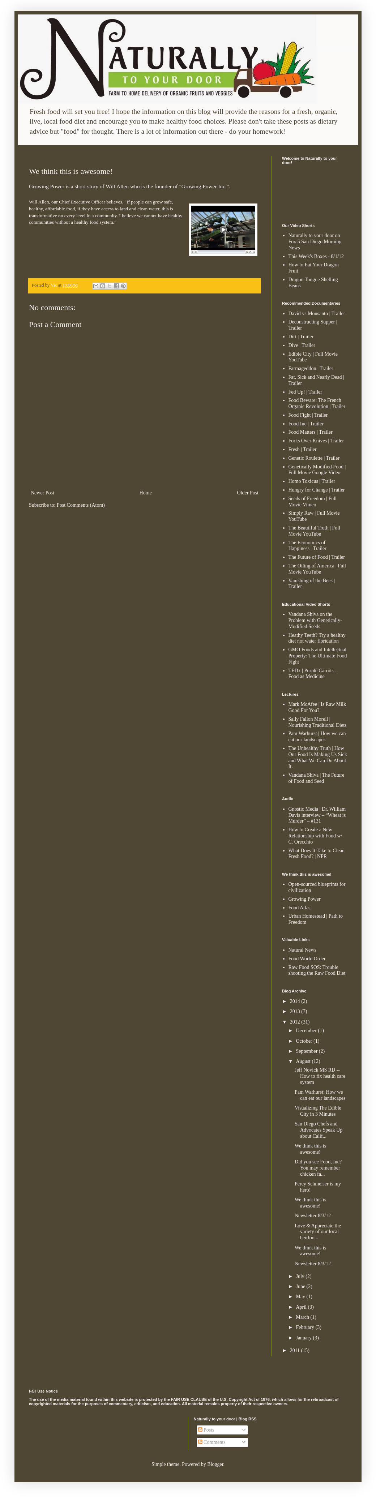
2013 (296, 1011)
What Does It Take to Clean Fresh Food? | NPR (317, 853)
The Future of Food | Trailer (317, 557)
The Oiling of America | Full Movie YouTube (317, 569)
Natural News (302, 950)
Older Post (248, 493)
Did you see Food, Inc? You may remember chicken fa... (318, 1168)
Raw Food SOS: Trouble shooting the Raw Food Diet (317, 970)
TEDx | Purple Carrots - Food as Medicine (313, 673)
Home (146, 493)
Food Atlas (300, 907)
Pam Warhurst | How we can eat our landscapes (317, 736)
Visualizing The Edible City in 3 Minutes (318, 1111)
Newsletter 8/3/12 (313, 1215)
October (304, 1041)
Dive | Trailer (302, 345)
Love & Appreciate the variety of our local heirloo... (318, 1232)
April (302, 1307)
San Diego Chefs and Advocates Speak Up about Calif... (318, 1130)
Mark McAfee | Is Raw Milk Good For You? (317, 707)
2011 (295, 1350)
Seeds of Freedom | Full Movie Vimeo (313, 501)
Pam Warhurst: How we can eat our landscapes (320, 1095)
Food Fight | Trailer (308, 415)
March (303, 1317)
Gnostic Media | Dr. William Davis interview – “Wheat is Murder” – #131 (317, 815)
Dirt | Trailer (301, 336)
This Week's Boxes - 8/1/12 (316, 256)
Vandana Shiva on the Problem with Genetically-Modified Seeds (315, 620)
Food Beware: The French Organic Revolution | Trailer (317, 403)
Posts (206, 1430)
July (301, 1276)
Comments (212, 1442)
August (304, 1061)
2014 (296, 1001)
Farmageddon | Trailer (311, 368)
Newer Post (42, 493)
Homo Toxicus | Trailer (312, 481)
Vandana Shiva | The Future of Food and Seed (317, 778)
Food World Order (307, 958)
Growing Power (305, 899)
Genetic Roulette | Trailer (314, 458)
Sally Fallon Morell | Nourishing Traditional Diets (318, 722)
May (301, 1296)
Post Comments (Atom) (81, 505)
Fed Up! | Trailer (305, 392)
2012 (296, 1022)
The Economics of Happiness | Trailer (307, 546)
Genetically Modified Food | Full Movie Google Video (317, 470)
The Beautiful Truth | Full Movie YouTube (315, 531)
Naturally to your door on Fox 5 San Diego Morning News (315, 241)
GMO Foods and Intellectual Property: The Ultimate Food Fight (318, 656)
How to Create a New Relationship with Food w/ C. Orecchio (315, 836)
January (304, 1338)
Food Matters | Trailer (311, 432)
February (305, 1327)
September (307, 1051)
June (301, 1286)
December (307, 1030)
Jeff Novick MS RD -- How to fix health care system (320, 1076)
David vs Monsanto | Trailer (317, 313)
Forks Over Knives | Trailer (316, 440)
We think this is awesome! (310, 1149)
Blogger (215, 1464)
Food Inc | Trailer (306, 423)
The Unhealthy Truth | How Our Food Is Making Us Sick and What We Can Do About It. (318, 757)
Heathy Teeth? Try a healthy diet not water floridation (317, 638)
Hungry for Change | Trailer (317, 490)
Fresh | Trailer (303, 449)
